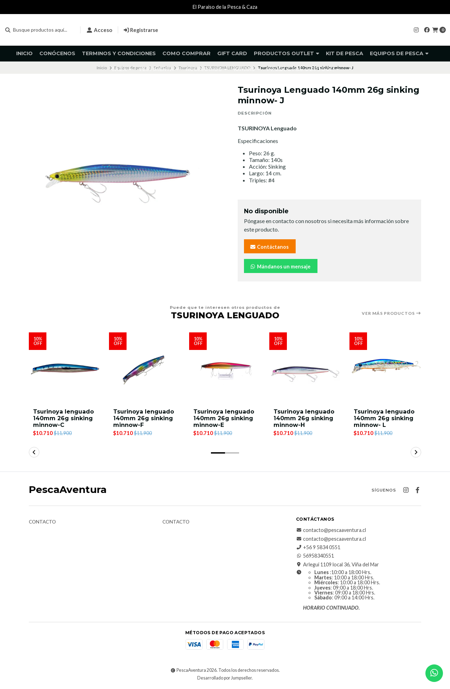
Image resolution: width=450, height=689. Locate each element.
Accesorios (206, 69)
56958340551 (315, 556)
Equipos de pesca (399, 53)
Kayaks (247, 69)
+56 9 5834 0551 (318, 547)
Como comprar (186, 53)
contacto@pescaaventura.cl (331, 530)
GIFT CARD (232, 53)
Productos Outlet (286, 53)
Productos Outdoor (303, 69)
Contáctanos (269, 247)
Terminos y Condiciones (119, 53)
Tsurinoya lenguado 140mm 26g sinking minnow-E (223, 418)
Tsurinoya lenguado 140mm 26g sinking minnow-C (63, 418)
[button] (218, 453)
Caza (121, 69)
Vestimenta (159, 69)
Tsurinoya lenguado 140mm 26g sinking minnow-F (143, 418)
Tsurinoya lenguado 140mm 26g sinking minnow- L (384, 418)
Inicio (24, 53)
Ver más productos (391, 313)
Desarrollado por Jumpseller (224, 678)
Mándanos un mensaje (280, 266)
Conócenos (57, 53)
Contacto (42, 522)
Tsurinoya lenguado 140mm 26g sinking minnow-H (304, 418)
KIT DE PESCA (344, 53)
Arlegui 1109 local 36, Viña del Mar (337, 564)
